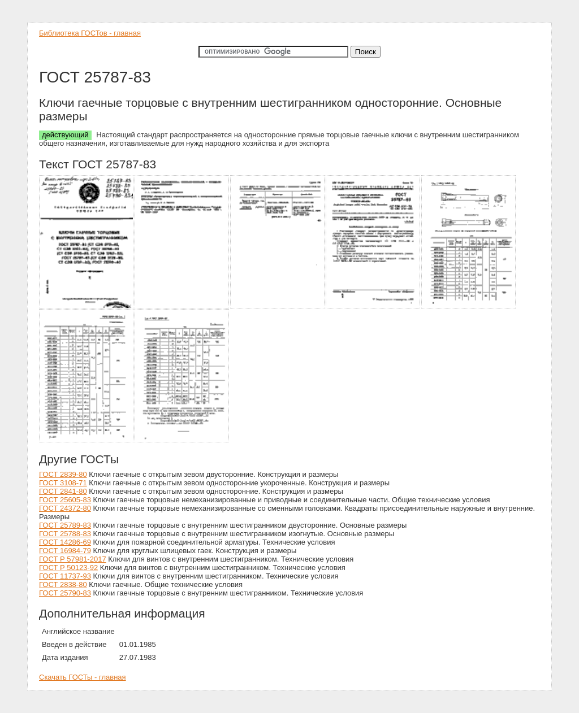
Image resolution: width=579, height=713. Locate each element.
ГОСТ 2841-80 (63, 491)
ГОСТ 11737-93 (65, 576)
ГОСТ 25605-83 (65, 499)
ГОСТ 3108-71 (63, 483)
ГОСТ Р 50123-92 (68, 567)
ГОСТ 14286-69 (65, 542)
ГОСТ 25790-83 (65, 593)
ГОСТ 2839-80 (63, 474)
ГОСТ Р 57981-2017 (72, 559)
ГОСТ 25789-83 (65, 525)
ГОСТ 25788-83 (65, 533)
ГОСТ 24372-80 (65, 508)
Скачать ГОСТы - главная (82, 677)
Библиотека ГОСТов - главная (90, 33)
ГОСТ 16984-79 (65, 550)
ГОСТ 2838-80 (63, 584)
